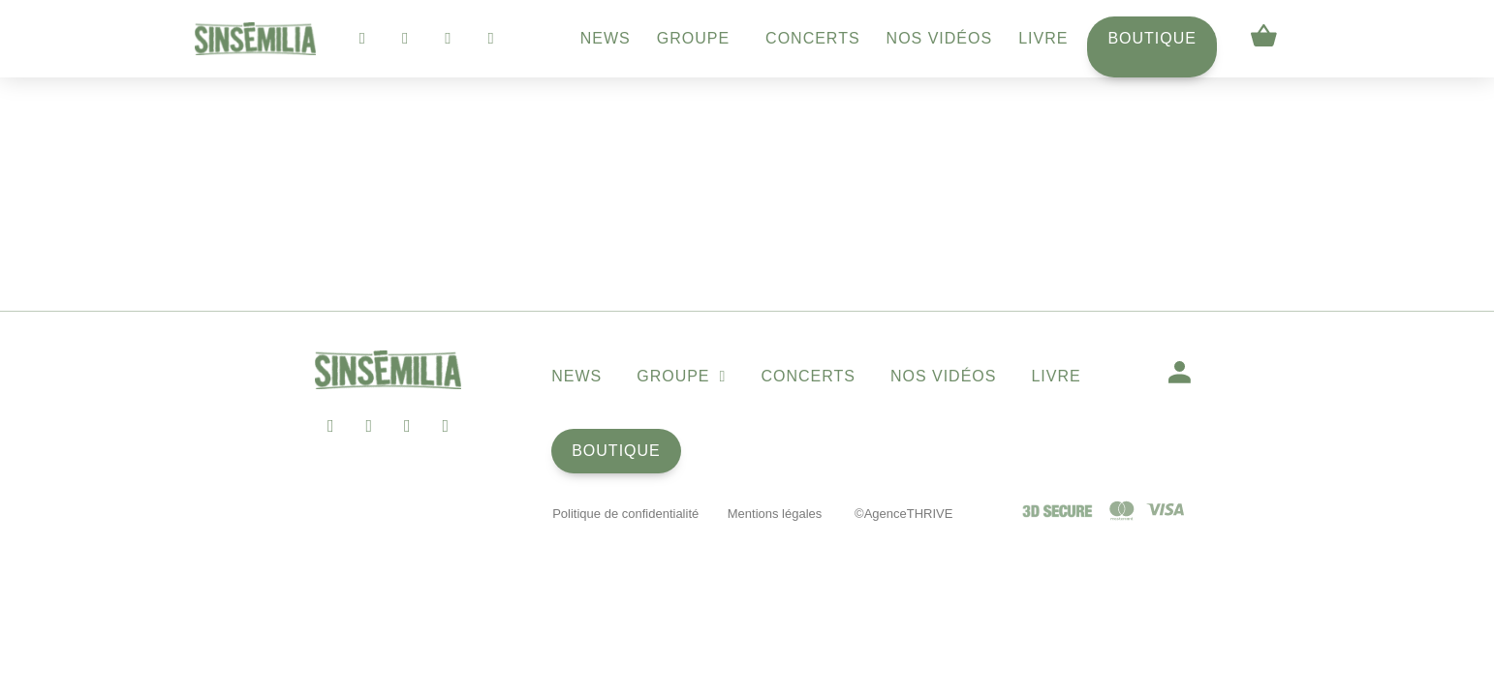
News (605, 38)
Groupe (698, 38)
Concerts (812, 38)
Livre (1043, 38)
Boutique (1152, 38)
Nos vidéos (940, 38)
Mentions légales (775, 513)
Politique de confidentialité (625, 513)
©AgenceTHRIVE (903, 513)
